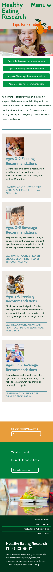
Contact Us (43, 533)
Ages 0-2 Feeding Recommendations (26, 84)
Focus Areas (42, 524)
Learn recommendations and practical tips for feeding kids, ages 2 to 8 (25, 327)
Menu (41, 5)
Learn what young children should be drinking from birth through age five (24, 258)
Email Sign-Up (42, 519)
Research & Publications (36, 529)
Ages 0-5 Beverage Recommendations (26, 76)
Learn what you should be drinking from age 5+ (22, 395)
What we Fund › (20, 452)
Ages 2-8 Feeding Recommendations (26, 68)
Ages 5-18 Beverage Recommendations (26, 61)
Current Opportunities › (25, 460)
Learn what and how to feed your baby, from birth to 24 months (23, 190)
